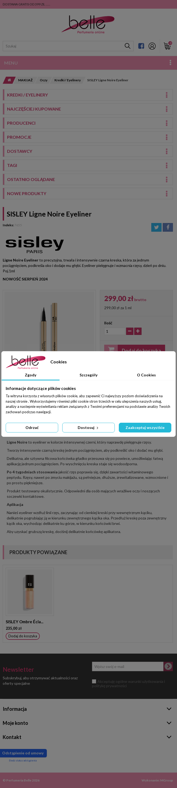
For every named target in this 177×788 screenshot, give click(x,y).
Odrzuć (32, 427)
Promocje (19, 137)
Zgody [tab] (30, 375)
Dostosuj (88, 427)
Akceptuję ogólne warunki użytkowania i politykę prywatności (128, 683)
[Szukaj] (128, 46)
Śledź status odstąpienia (23, 760)
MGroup (166, 780)
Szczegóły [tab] (88, 375)
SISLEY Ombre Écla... (78, 621)
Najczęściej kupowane (34, 108)
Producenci (21, 122)
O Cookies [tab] (146, 375)
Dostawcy (19, 151)
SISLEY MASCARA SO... (27, 621)
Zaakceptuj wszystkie (145, 427)
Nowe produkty (26, 193)
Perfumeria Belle (18, 780)
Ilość (108, 323)
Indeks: (8, 225)
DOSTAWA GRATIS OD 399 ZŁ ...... (26, 4)
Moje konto (15, 723)
